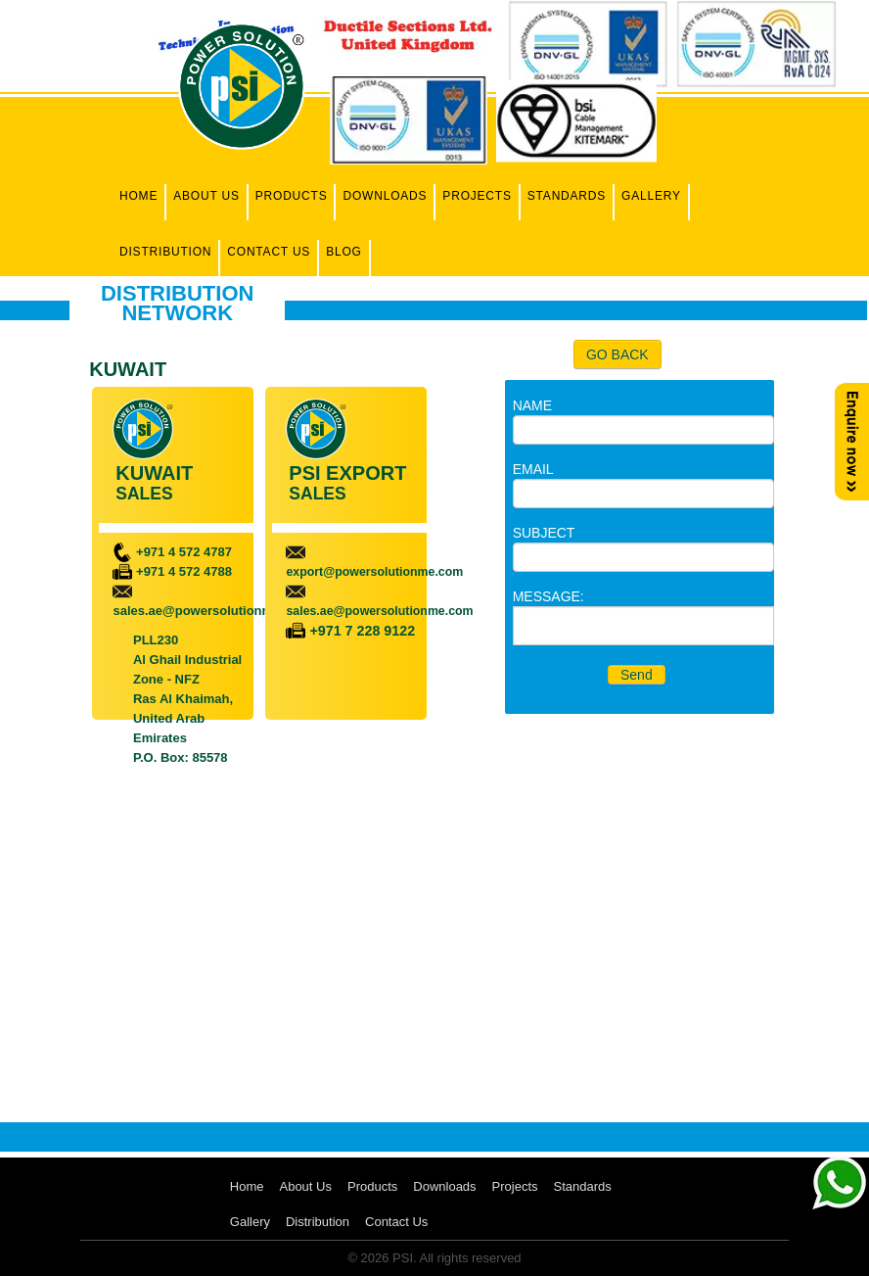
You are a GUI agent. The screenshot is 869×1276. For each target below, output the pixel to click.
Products (291, 196)
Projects (476, 196)
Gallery (651, 196)
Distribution (165, 252)
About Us (206, 196)
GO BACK (617, 354)
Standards (566, 196)
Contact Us (268, 252)
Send (636, 675)
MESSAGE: (548, 596)
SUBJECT (544, 533)
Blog (344, 252)
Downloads (385, 196)
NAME (532, 405)
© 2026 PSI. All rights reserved (434, 1258)
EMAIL (533, 469)
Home (138, 196)
